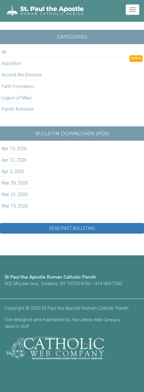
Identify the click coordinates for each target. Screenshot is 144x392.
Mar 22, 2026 (15, 194)
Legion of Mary (17, 98)
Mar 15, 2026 (15, 206)
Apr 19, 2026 (14, 148)
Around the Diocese (22, 75)
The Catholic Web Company (96, 319)
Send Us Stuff (17, 326)
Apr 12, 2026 (14, 160)
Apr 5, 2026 (13, 171)
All (4, 52)
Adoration (11, 63)
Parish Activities (18, 109)
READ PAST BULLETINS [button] (72, 228)
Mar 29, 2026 (15, 183)
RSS (136, 58)
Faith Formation (18, 86)
